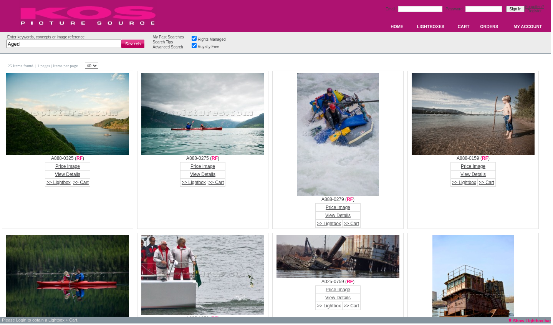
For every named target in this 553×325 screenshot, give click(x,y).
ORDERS (489, 26)
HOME (397, 26)
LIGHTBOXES (431, 26)
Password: (455, 9)
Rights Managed (212, 39)
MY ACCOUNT (527, 26)
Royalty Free (209, 47)
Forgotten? (534, 7)
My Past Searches (168, 37)
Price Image (67, 166)
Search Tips (163, 42)
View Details (67, 174)
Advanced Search (168, 47)
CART (464, 26)
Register (534, 11)
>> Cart (81, 182)
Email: (391, 9)
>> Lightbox (58, 182)
